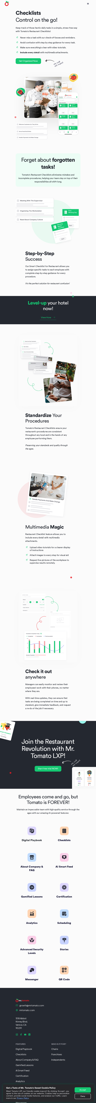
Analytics (20, 1081)
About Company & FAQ (27, 1060)
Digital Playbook (24, 1049)
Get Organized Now (28, 61)
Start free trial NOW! (48, 769)
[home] (7, 4)
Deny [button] (82, 1096)
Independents (58, 1060)
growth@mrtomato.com (31, 1005)
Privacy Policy (23, 1098)
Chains (54, 1049)
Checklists (21, 1054)
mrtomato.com (27, 1010)
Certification (22, 1076)
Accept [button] (82, 1090)
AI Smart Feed (22, 1070)
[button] (88, 4)
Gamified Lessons (24, 1065)
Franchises (56, 1054)
